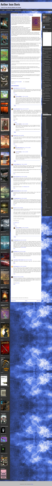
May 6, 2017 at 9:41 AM (21, 88)
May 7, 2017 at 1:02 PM (26, 147)
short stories (44, 201)
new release (44, 189)
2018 (44, 127)
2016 (44, 149)
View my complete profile (46, 22)
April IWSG (45, 143)
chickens (44, 170)
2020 (44, 125)
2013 (44, 152)
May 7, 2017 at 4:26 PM (23, 164)
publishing (44, 196)
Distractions (44, 175)
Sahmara (44, 198)
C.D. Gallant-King (16, 198)
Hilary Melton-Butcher (19, 147)
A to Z (43, 161)
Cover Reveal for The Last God (46, 139)
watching (44, 211)
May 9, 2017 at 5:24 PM (22, 240)
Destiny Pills (44, 174)
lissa (14, 207)
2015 (44, 150)
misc (43, 187)
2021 (44, 124)
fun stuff (44, 179)
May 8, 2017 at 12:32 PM (23, 176)
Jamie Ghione (15, 88)
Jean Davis (17, 96)
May (45, 136)
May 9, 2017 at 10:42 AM (19, 207)
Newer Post (13, 300)
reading (44, 197)
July (45, 134)
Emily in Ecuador (16, 176)
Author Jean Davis (10, 4)
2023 (44, 122)
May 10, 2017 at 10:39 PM (22, 266)
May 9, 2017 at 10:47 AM (24, 227)
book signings (44, 165)
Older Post (39, 300)
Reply (14, 92)
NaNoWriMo (44, 188)
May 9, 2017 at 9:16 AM (23, 198)
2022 (44, 123)
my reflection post (16, 222)
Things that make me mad (46, 207)
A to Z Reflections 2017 (25, 186)
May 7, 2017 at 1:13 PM (24, 96)
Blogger (32, 484)
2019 (44, 126)
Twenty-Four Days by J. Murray (46, 137)
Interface (44, 184)
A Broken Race (45, 160)
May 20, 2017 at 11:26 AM (19, 276)
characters (44, 169)
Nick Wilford (15, 251)
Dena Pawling (15, 266)
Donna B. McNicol (16, 164)
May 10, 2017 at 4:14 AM (21, 251)
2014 (44, 151)
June (45, 135)
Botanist (14, 135)
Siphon (44, 202)
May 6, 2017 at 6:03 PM (20, 135)
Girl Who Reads (16, 240)
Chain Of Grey (44, 166)
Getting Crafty (44, 180)
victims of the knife (45, 210)
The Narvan (44, 206)
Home (26, 300)
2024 (44, 121)
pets (43, 193)
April (45, 144)
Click (14, 276)
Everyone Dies (44, 178)
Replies (16, 94)
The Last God (44, 205)
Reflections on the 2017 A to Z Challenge (46, 142)
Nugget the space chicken (46, 192)
